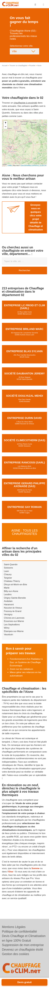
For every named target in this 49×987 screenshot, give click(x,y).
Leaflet (9, 165)
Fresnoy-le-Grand (12, 611)
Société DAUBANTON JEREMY (24, 373)
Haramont (9, 604)
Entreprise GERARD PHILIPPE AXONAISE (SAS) (24, 485)
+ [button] (5, 123)
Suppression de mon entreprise (23, 945)
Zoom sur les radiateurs (21, 669)
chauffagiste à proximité (25, 103)
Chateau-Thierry (12, 581)
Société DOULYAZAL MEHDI (24, 395)
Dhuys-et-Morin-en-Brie (15, 584)
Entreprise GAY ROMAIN (24, 507)
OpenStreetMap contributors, (30, 165)
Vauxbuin (8, 634)
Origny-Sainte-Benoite (15, 598)
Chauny (8, 574)
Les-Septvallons (12, 624)
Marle (7, 588)
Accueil (4, 65)
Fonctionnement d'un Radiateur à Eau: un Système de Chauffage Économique (26, 662)
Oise (10, 871)
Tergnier (8, 578)
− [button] (5, 127)
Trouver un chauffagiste (18, 65)
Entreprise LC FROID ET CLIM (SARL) (24, 307)
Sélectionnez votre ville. (21, 46)
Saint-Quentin (11, 564)
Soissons (8, 568)
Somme (35, 868)
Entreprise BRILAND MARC (24, 329)
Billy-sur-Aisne (11, 591)
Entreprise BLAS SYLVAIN (24, 351)
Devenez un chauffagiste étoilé (22, 949)
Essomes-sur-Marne (14, 621)
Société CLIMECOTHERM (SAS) (24, 440)
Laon (6, 571)
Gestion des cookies (15, 954)
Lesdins (8, 594)
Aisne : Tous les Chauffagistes (24, 532)
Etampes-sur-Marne (14, 631)
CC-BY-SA (43, 165)
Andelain (8, 601)
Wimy (6, 628)
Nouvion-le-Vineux (13, 608)
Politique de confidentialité (19, 931)
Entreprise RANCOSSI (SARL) (24, 462)
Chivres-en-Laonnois (14, 618)
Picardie (32, 65)
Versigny (8, 614)
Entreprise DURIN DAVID (24, 418)
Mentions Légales (13, 927)
